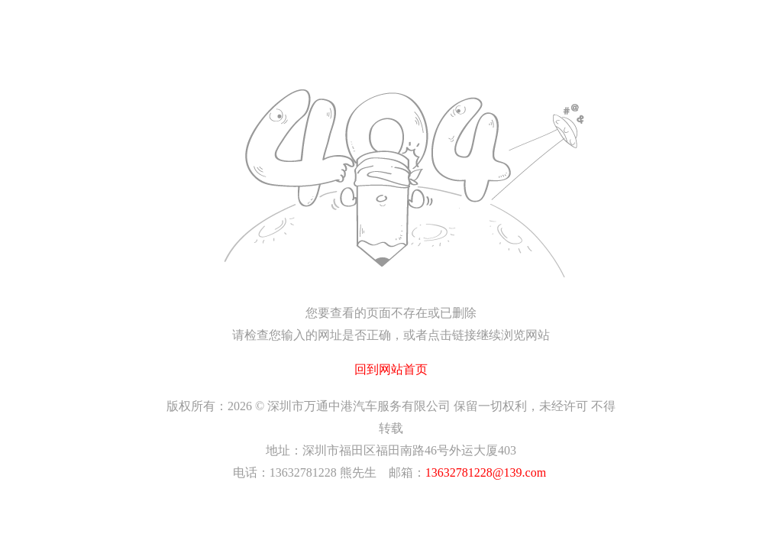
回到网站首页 (391, 369)
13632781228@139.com (485, 472)
